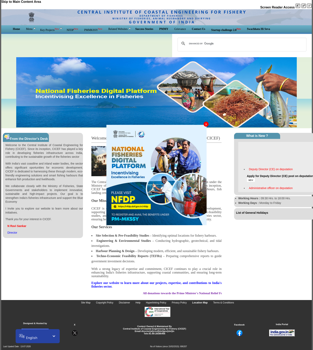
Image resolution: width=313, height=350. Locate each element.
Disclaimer (125, 302)
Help (138, 302)
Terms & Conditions (223, 302)
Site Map (86, 302)
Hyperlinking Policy (156, 302)
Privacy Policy (179, 302)
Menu (31, 29)
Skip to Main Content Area (21, 1)
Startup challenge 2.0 (226, 30)
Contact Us (198, 29)
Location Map (200, 302)
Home (16, 29)
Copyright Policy (105, 302)
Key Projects (51, 30)
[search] (241, 43)
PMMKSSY (93, 30)
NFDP (72, 30)
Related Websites (119, 29)
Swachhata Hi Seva (258, 29)
